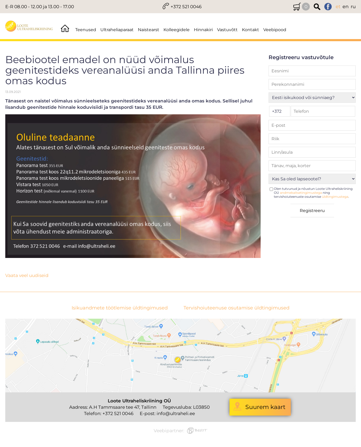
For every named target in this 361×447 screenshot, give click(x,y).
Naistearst (148, 29)
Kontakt (250, 29)
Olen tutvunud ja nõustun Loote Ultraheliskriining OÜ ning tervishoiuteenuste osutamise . (313, 193)
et (338, 7)
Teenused (85, 29)
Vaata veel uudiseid (27, 275)
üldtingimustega (335, 197)
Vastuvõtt (227, 29)
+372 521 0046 (186, 6)
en (346, 7)
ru (353, 7)
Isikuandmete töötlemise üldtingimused (120, 308)
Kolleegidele (176, 29)
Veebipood (274, 29)
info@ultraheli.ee (176, 413)
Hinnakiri (203, 29)
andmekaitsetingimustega (301, 193)
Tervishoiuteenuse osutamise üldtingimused (236, 308)
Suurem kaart (265, 407)
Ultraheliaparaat (117, 29)
